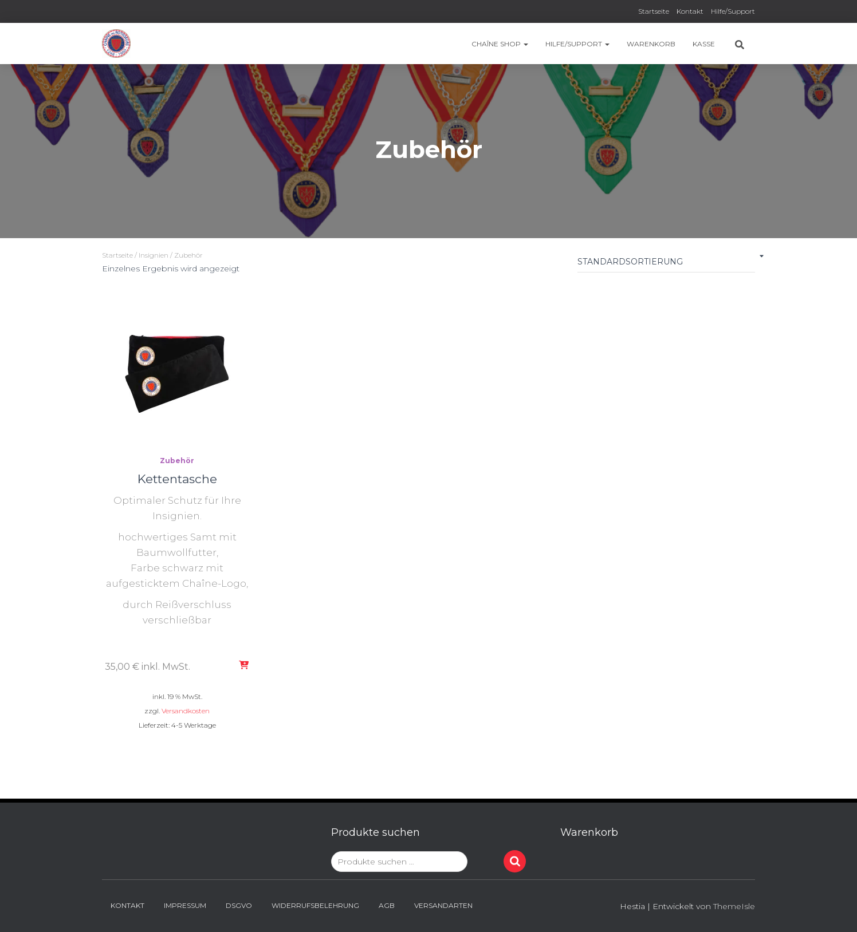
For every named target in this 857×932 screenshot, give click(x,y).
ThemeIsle (734, 906)
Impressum (185, 905)
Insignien (153, 255)
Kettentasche (177, 479)
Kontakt (690, 11)
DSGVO (239, 905)
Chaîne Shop (499, 44)
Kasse (704, 44)
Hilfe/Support (733, 11)
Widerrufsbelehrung (315, 905)
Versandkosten (186, 710)
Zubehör (177, 460)
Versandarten (443, 905)
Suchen (515, 861)
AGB (387, 905)
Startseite (653, 11)
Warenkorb (651, 44)
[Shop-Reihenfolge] (666, 264)
